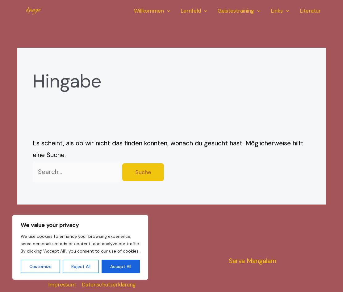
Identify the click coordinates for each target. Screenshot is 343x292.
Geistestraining (239, 11)
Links (280, 11)
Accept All (120, 266)
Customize (40, 266)
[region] (80, 247)
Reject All (80, 266)
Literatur (310, 10)
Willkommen (152, 11)
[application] (167, 11)
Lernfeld (194, 11)
